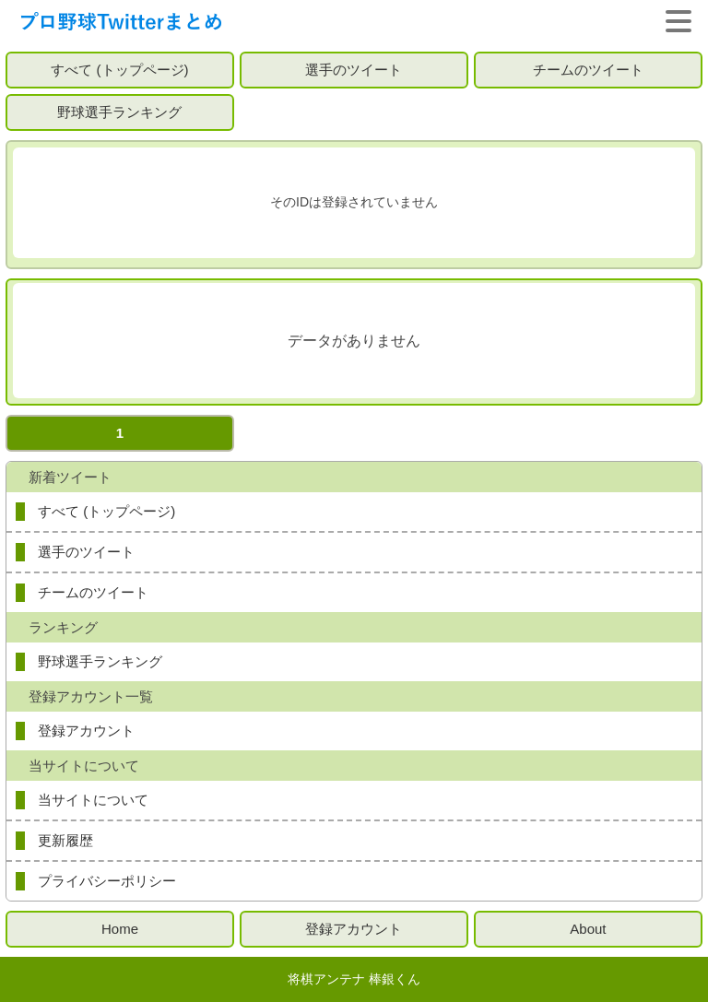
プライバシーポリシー (107, 881)
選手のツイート (353, 69)
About (588, 929)
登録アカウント (86, 730)
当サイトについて (93, 799)
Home (119, 929)
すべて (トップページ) (119, 69)
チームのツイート (588, 69)
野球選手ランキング (119, 112)
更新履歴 (65, 840)
